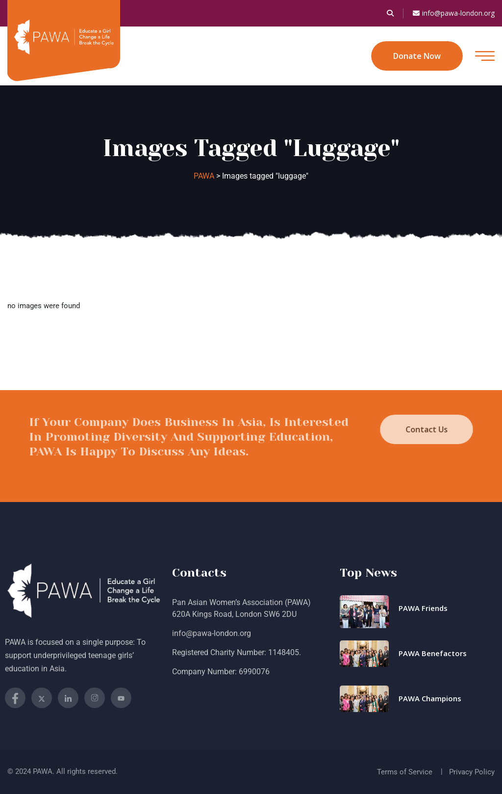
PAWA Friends (423, 608)
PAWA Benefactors (433, 653)
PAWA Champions (430, 698)
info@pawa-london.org (454, 13)
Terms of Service (404, 772)
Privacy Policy (472, 772)
